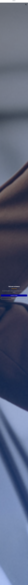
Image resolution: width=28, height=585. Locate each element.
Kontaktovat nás (14, 298)
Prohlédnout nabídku (14, 295)
